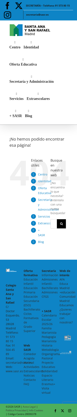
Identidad (44, 181)
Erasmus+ (48, 384)
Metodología (50, 350)
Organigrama (51, 354)
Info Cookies (36, 410)
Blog (41, 242)
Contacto (30, 380)
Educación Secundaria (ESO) (31, 301)
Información (50, 275)
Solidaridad (49, 371)
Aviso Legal (29, 406)
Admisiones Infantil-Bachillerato (50, 283)
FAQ (26, 384)
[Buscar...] (54, 223)
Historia (47, 345)
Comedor (30, 354)
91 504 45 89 (10, 349)
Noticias (29, 375)
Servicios (44, 216)
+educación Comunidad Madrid (68, 296)
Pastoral (47, 358)
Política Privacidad (16, 410)
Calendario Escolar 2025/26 (49, 319)
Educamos (67, 305)
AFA (62, 279)
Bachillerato (32, 309)
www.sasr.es (14, 371)
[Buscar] (61, 223)
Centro (42, 174)
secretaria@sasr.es (19, 362)
